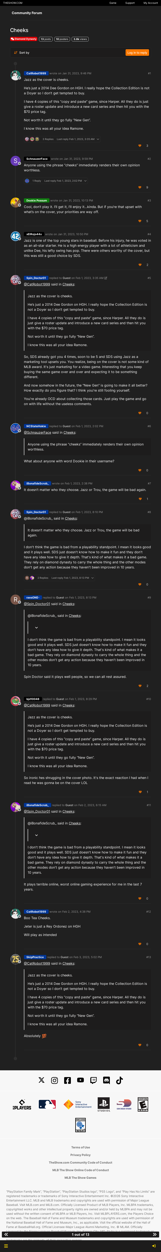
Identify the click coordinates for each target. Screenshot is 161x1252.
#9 (149, 597)
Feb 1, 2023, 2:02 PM (89, 426)
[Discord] (106, 1080)
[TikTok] (119, 1080)
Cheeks (68, 284)
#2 (149, 158)
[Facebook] (67, 1080)
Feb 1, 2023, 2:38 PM (78, 483)
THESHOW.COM (12, 2)
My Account (151, 2)
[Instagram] (54, 1080)
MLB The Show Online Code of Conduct (80, 1170)
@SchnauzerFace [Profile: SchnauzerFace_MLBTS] (37, 432)
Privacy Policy (80, 1155)
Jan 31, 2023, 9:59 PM (78, 158)
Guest (67, 278)
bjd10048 (32, 699)
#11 (149, 805)
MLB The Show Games (80, 1177)
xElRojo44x (34, 234)
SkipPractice (35, 957)
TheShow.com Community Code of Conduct (80, 1162)
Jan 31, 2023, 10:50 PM (73, 234)
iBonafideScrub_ (37, 483)
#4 (149, 234)
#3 (149, 200)
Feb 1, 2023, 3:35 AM (90, 278)
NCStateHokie (36, 426)
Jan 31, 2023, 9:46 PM (76, 73)
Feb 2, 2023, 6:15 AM (92, 805)
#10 (148, 699)
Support (130, 2)
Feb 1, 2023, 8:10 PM (89, 512)
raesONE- (32, 597)
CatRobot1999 (36, 73)
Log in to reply (137, 52)
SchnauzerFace (37, 158)
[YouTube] (80, 1080)
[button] (6, 1246)
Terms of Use (80, 1147)
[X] (41, 1080)
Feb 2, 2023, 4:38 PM (76, 911)
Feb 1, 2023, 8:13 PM (82, 597)
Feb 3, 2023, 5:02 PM (88, 957)
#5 (149, 278)
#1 (149, 73)
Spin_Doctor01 (36, 278)
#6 (149, 426)
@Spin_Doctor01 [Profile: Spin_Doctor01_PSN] (37, 604)
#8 (149, 512)
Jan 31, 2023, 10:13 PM (78, 200)
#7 (149, 483)
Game (112, 2)
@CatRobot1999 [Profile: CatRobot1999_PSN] (37, 284)
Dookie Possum (36, 200)
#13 (148, 957)
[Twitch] (93, 1080)
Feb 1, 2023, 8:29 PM (83, 699)
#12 (148, 911)
